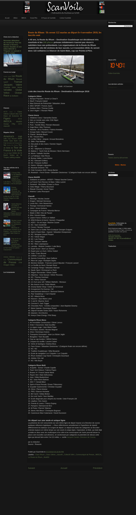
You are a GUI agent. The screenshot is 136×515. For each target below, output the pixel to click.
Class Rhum (40, 455)
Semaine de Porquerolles (14, 143)
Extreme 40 (17, 116)
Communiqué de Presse (85, 455)
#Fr (115, 238)
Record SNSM (17, 138)
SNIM (6, 141)
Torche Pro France (12, 145)
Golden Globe (7, 76)
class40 (60, 455)
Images (6, 265)
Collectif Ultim (69, 455)
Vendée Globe (12, 89)
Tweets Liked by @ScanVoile (118, 158)
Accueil (64, 468)
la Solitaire (14, 96)
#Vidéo (110, 240)
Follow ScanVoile (114, 73)
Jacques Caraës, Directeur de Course (81, 437)
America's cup (12, 136)
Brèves (12, 257)
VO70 (20, 124)
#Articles (118, 237)
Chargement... (113, 87)
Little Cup (7, 138)
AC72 (6, 111)
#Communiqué (116, 235)
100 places (48, 42)
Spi (5, 145)
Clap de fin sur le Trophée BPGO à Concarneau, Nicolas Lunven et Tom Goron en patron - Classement (12, 244)
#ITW (109, 235)
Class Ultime (51, 455)
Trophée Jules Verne (12, 87)
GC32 (20, 119)
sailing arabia (15, 157)
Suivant (31, 468)
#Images (111, 237)
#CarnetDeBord (125, 238)
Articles (6, 257)
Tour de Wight (7, 153)
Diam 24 (7, 116)
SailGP (8, 82)
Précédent (97, 468)
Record (19, 79)
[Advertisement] (65, 24)
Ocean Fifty (10, 124)
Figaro (10, 118)
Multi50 (46, 457)
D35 (20, 114)
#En (118, 238)
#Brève (110, 238)
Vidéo (12, 265)
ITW (20, 263)
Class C (13, 111)
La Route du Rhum (35, 457)
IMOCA (98, 455)
